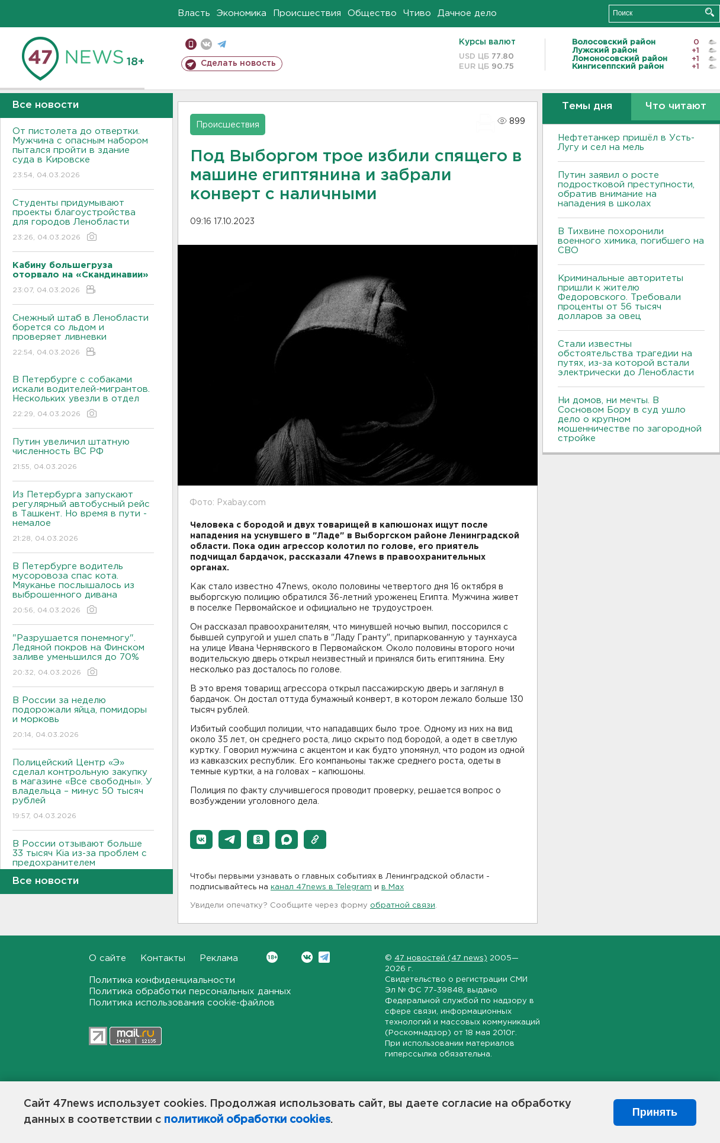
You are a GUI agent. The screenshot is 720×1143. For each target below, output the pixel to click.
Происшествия (307, 13)
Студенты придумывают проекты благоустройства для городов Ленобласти (83, 220)
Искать (709, 12)
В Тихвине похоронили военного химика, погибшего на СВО (631, 241)
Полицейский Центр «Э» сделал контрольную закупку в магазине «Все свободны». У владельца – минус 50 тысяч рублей (83, 790)
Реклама (219, 958)
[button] (201, 839)
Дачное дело (467, 13)
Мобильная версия (191, 44)
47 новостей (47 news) (440, 958)
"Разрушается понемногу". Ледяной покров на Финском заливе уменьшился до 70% (83, 656)
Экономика (241, 13)
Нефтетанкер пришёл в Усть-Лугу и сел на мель (626, 142)
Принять (654, 1112)
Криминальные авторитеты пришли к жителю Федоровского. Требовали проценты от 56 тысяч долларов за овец (620, 297)
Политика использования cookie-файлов (182, 1003)
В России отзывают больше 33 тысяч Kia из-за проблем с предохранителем (83, 861)
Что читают (675, 106)
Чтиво (417, 13)
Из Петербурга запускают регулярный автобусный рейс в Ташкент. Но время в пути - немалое (83, 517)
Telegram (324, 957)
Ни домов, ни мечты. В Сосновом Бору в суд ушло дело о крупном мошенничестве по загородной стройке (630, 419)
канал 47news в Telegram (321, 887)
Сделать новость (238, 63)
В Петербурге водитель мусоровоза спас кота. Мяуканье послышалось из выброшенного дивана (83, 589)
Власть (194, 13)
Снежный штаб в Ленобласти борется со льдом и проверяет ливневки (83, 335)
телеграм (221, 44)
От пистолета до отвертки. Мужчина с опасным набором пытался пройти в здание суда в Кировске (83, 153)
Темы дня (587, 106)
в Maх (392, 887)
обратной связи (402, 905)
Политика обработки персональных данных (190, 991)
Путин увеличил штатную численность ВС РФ (83, 455)
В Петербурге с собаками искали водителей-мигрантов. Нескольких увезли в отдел (83, 397)
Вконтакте (272, 957)
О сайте (107, 958)
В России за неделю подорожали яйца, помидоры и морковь (83, 718)
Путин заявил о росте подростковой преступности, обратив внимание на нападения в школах (626, 189)
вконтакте (206, 44)
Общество (372, 13)
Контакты (162, 958)
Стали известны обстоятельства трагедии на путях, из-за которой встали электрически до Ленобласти (626, 358)
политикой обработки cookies (247, 1120)
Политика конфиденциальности (162, 980)
